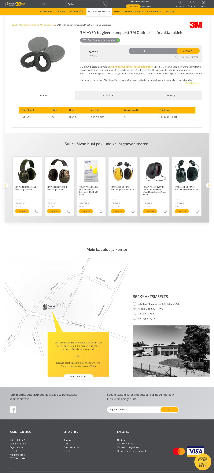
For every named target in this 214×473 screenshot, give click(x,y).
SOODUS (170, 11)
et (45, 4)
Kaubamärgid (154, 11)
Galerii (66, 452)
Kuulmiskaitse (48, 25)
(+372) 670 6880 (146, 314)
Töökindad (46, 11)
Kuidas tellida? (17, 441)
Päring (171, 96)
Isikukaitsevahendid (99, 11)
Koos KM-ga (133, 6)
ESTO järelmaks (17, 459)
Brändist (108, 96)
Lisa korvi (187, 51)
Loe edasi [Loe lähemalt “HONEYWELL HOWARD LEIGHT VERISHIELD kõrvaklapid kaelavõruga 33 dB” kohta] (150, 212)
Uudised (121, 441)
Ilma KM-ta (146, 6)
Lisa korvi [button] (23, 212)
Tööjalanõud (77, 11)
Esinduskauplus (71, 448)
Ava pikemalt (192, 84)
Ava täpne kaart (78, 377)
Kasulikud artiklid (125, 444)
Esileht (15, 25)
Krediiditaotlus (17, 455)
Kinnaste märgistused (128, 448)
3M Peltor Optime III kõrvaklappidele (131, 66)
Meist (66, 444)
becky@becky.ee (146, 319)
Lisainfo (43, 96)
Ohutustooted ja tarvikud (129, 11)
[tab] (43, 96)
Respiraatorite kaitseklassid (131, 452)
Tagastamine (16, 448)
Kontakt (67, 441)
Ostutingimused (18, 444)
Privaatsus (15, 452)
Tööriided (60, 11)
